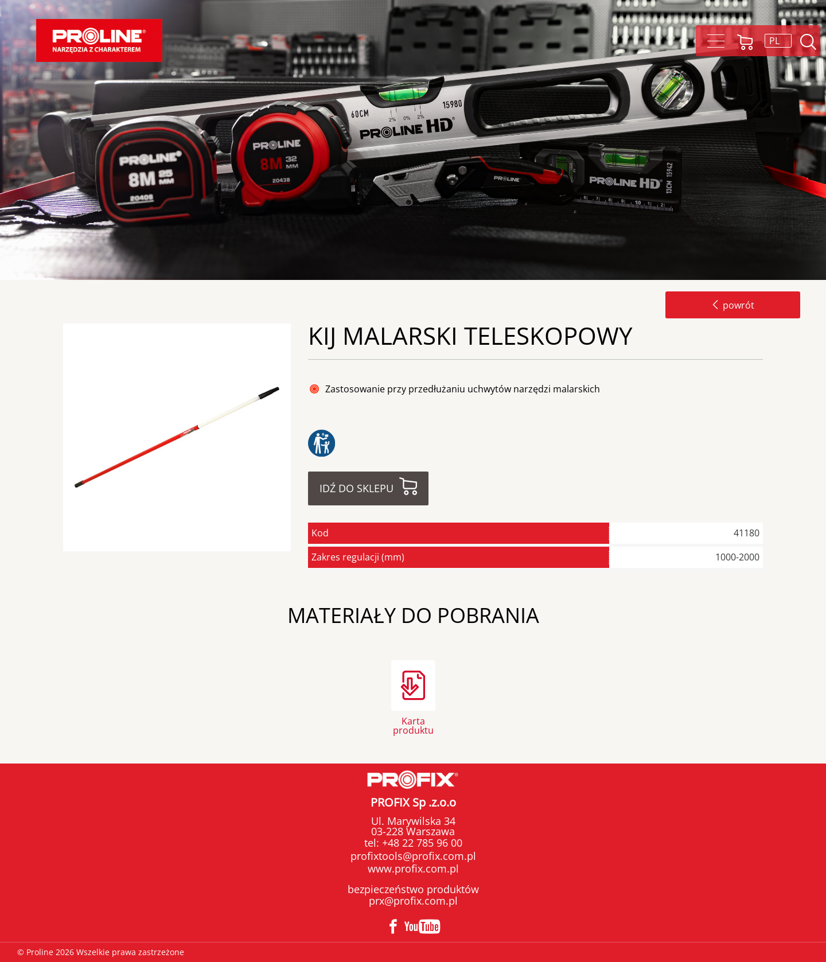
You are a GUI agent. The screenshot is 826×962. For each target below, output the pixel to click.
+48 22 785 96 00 (420, 843)
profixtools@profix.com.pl (413, 856)
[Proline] (99, 40)
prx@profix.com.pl (413, 901)
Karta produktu (413, 725)
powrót (732, 305)
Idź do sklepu (356, 488)
